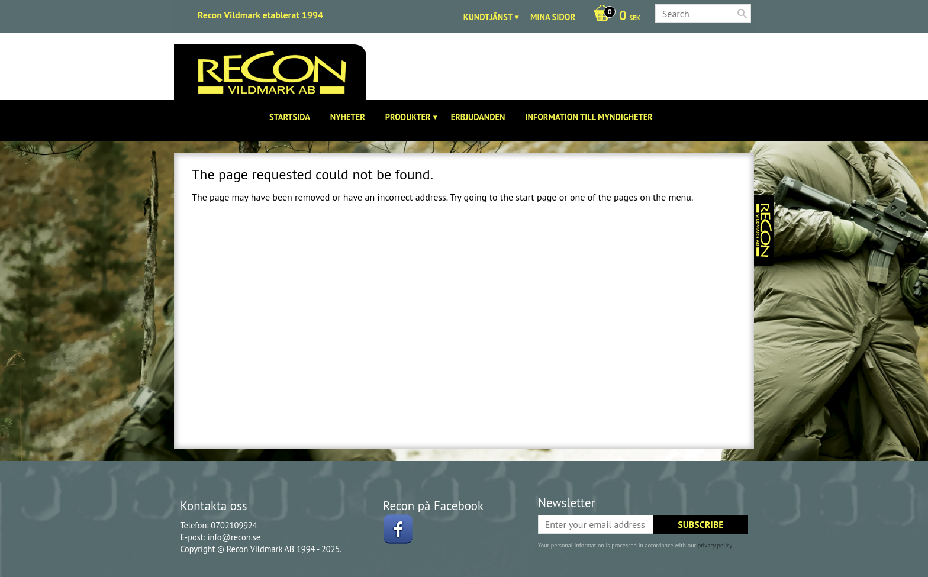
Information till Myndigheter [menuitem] (589, 117)
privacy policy (715, 545)
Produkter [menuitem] (408, 117)
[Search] (742, 13)
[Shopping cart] (613, 16)
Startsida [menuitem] (289, 117)
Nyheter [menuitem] (347, 117)
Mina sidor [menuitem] (552, 16)
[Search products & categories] (703, 13)
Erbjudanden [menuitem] (478, 117)
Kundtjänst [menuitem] (488, 16)
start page (535, 197)
